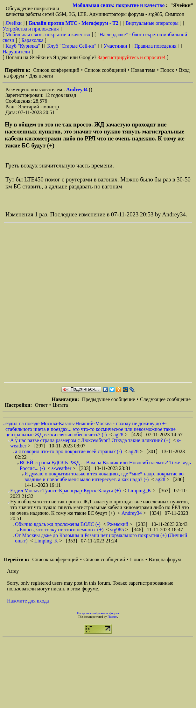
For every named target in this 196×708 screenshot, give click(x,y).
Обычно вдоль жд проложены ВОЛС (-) (58, 524)
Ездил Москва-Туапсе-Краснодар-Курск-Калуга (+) (65, 490)
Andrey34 (77, 89)
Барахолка (32, 40)
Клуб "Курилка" (22, 46)
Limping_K (140, 490)
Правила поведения (155, 46)
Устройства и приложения (31, 28)
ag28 (119, 434)
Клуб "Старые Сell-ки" (71, 46)
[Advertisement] (77, 302)
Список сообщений (105, 70)
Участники (115, 46)
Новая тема (143, 70)
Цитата (60, 405)
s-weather (62, 468)
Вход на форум (165, 559)
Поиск (167, 70)
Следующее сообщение (165, 399)
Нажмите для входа (28, 600)
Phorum (112, 616)
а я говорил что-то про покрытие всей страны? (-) (68, 451)
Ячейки (14, 23)
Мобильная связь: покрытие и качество (118, 5)
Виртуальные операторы (152, 23)
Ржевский (118, 524)
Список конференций (56, 70)
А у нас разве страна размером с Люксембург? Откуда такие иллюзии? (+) (90, 440)
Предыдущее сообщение (108, 399)
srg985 (117, 529)
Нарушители (16, 51)
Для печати (41, 75)
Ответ (41, 405)
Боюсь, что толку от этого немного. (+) (61, 529)
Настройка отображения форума (98, 613)
